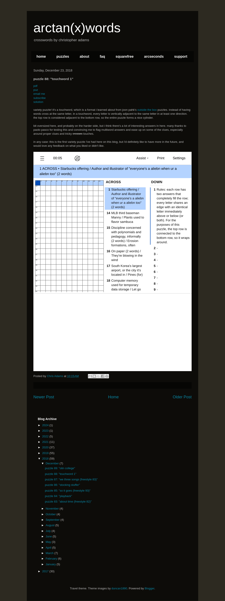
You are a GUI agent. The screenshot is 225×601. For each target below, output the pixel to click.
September (53, 519)
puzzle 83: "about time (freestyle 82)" (68, 501)
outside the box (147, 109)
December (53, 463)
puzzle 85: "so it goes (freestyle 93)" (67, 490)
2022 (45, 436)
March (50, 553)
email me (39, 93)
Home (113, 397)
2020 (45, 447)
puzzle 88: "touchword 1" (60, 474)
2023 (45, 430)
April (49, 547)
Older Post (182, 397)
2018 (45, 458)
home (41, 56)
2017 (45, 571)
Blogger (149, 588)
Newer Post (43, 397)
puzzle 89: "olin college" (60, 468)
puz (35, 89)
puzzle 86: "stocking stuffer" (62, 485)
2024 (45, 425)
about (84, 56)
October (51, 514)
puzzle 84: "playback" (58, 496)
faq (102, 56)
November (53, 508)
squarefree (125, 56)
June (49, 536)
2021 (45, 442)
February (52, 558)
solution (38, 102)
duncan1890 (119, 588)
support (180, 56)
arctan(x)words (77, 27)
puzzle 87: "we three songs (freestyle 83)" (71, 479)
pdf (35, 86)
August (50, 525)
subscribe (39, 98)
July (49, 531)
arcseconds (154, 56)
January (51, 564)
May (49, 542)
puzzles (62, 56)
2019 (45, 453)
